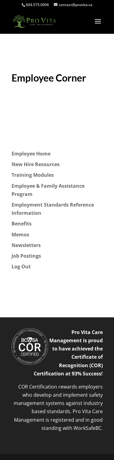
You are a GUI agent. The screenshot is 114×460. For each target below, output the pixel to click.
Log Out (21, 266)
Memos (20, 234)
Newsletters (26, 245)
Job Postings (26, 256)
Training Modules (33, 175)
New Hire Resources (36, 164)
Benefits (22, 223)
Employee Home (31, 153)
